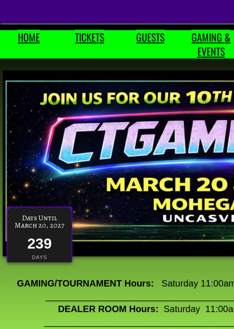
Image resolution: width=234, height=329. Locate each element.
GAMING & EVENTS (210, 44)
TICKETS (89, 37)
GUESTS (150, 37)
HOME (29, 37)
